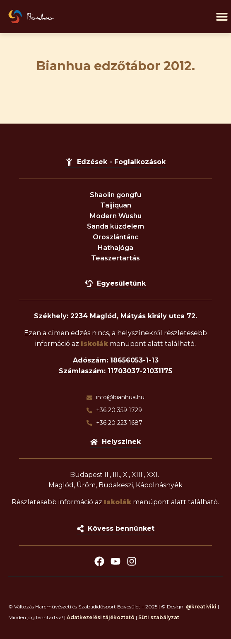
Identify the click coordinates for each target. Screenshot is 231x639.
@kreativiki (201, 606)
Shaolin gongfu (115, 195)
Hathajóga (115, 248)
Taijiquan (115, 205)
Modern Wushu (116, 216)
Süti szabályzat (158, 617)
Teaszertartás (115, 258)
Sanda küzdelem (115, 226)
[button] (221, 16)
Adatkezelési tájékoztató (101, 617)
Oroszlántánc (116, 237)
